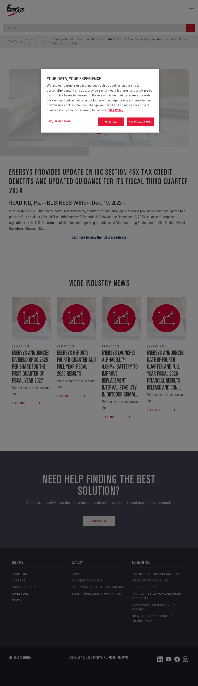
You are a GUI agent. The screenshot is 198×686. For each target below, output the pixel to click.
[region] (100, 101)
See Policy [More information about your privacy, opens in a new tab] (116, 110)
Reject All (111, 121)
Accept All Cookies (140, 121)
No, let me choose (60, 121)
